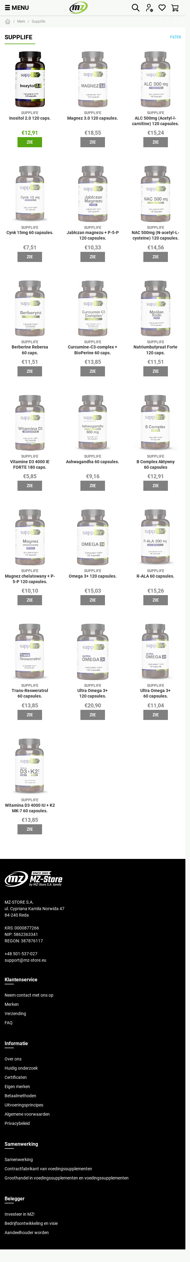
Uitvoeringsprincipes (24, 1105)
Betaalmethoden (20, 1096)
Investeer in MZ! (20, 1214)
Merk (21, 21)
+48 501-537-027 (21, 954)
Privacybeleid (17, 1123)
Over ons (13, 1059)
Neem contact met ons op (29, 995)
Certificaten (16, 1077)
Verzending (15, 1013)
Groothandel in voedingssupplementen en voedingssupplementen (67, 1178)
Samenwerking (19, 1159)
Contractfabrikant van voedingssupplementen (48, 1169)
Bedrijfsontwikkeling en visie (31, 1223)
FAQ (9, 1023)
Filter (175, 37)
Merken (12, 1004)
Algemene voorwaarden (27, 1114)
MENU (17, 7)
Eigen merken (17, 1086)
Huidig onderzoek (21, 1068)
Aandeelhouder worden (27, 1232)
